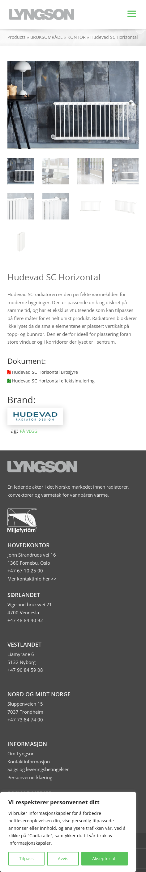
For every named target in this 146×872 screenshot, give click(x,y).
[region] (68, 832)
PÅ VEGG (28, 431)
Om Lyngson (21, 753)
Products (16, 37)
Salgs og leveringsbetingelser (38, 769)
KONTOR (76, 37)
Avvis (63, 858)
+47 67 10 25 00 (25, 570)
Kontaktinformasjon (28, 761)
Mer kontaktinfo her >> (32, 579)
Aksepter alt (104, 858)
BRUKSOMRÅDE (46, 37)
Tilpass (26, 858)
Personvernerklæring (29, 777)
